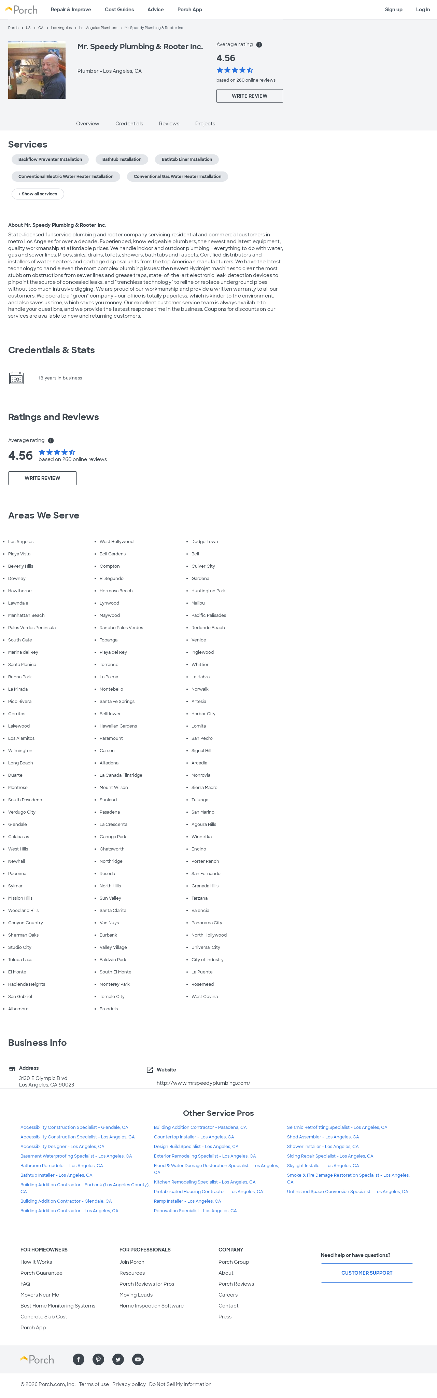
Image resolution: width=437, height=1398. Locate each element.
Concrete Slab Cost (43, 1317)
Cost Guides (119, 9)
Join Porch (131, 1262)
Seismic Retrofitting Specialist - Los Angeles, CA (337, 1127)
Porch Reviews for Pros (146, 1284)
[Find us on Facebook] (78, 1359)
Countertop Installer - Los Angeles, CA (194, 1137)
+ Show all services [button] (38, 194)
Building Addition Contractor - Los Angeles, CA (69, 1211)
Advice (155, 9)
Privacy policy (129, 1384)
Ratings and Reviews (53, 417)
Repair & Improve (71, 9)
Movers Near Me (39, 1295)
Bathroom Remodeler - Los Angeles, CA (61, 1165)
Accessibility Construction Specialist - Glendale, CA (74, 1127)
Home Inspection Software (151, 1306)
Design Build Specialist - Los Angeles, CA (196, 1146)
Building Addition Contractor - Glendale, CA (66, 1201)
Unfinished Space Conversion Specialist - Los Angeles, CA (347, 1191)
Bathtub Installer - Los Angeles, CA (56, 1175)
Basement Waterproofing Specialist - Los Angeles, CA (76, 1156)
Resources (132, 1273)
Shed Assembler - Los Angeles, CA (323, 1137)
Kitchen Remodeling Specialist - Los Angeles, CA (205, 1182)
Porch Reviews (236, 1284)
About (226, 1273)
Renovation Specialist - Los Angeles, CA (195, 1211)
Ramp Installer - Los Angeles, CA (187, 1201)
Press (224, 1317)
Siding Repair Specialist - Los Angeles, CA (330, 1156)
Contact (228, 1306)
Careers (228, 1295)
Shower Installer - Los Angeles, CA (323, 1146)
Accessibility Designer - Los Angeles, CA (62, 1146)
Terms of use (94, 1384)
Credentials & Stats (51, 350)
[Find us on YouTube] (138, 1359)
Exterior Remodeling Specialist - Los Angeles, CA (205, 1156)
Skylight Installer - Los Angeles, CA (323, 1165)
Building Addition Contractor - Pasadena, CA (200, 1127)
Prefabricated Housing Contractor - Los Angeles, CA (208, 1191)
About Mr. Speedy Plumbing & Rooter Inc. (57, 225)
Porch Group (233, 1262)
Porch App (190, 9)
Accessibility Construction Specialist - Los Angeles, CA (77, 1137)
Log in (423, 9)
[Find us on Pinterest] (98, 1359)
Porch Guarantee (41, 1273)
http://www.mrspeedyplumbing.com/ (204, 1083)
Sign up (394, 9)
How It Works (36, 1262)
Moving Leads (136, 1295)
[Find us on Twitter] (118, 1359)
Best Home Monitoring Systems (57, 1306)
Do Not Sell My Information (180, 1384)
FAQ (25, 1284)
